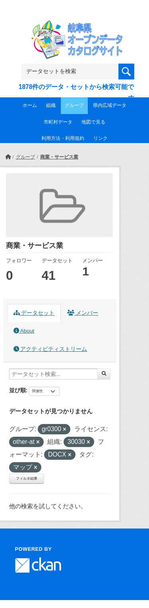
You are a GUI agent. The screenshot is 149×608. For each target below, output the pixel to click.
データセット (34, 313)
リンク (100, 138)
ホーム (30, 105)
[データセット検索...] (53, 374)
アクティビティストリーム (50, 349)
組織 (51, 105)
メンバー (82, 313)
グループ (74, 105)
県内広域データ (109, 105)
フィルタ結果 (26, 478)
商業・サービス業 (59, 157)
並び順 (17, 390)
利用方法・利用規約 (62, 138)
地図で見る (93, 122)
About (24, 331)
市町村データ (58, 122)
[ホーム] (8, 157)
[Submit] (103, 374)
